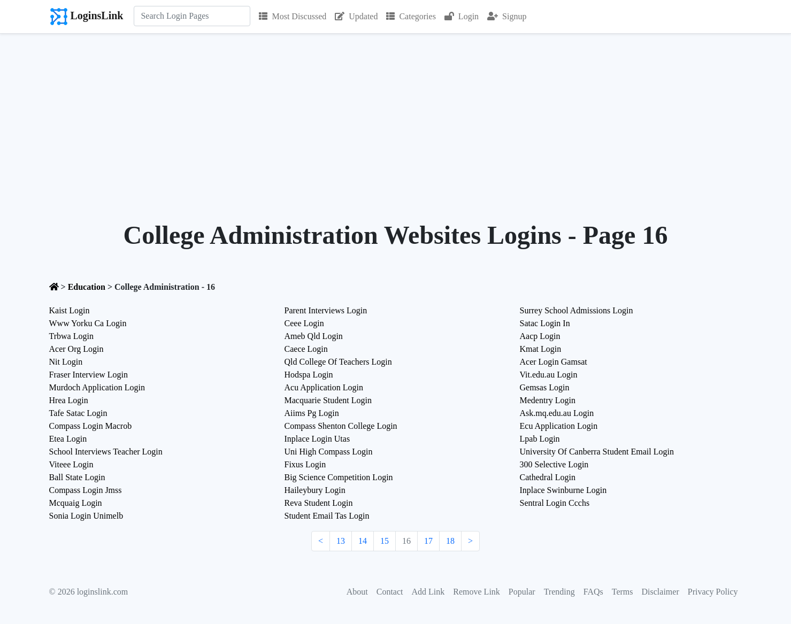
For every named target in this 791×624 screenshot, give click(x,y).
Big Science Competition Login (339, 477)
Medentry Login (547, 400)
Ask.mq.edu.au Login (557, 413)
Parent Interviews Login (326, 310)
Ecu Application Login (559, 425)
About (357, 591)
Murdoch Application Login (97, 387)
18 (450, 540)
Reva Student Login (319, 502)
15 (384, 540)
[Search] (192, 16)
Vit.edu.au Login (549, 374)
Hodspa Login (309, 374)
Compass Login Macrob (90, 425)
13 (340, 540)
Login (461, 16)
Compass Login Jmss (85, 490)
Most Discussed (292, 16)
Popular (522, 591)
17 (428, 540)
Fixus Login (305, 464)
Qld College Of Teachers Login (338, 361)
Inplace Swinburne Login (563, 490)
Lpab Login (540, 438)
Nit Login (66, 361)
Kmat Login (541, 348)
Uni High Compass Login (329, 451)
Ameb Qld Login (314, 336)
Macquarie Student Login (328, 400)
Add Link (428, 591)
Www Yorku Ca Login (88, 323)
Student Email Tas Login (327, 515)
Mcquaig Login (75, 502)
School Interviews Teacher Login (106, 451)
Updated (356, 16)
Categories (410, 16)
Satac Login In (545, 323)
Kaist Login (69, 310)
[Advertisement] (396, 114)
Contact (390, 591)
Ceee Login (304, 323)
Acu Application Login (324, 387)
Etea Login (68, 438)
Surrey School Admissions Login (576, 310)
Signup (506, 16)
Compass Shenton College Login (341, 425)
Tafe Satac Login (78, 413)
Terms (622, 591)
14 (362, 540)
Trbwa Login (71, 336)
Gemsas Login (545, 387)
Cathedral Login (547, 477)
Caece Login (306, 348)
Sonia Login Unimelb (86, 515)
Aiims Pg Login (312, 413)
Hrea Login (68, 400)
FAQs (593, 591)
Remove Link (476, 591)
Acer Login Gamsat (553, 361)
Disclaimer (660, 591)
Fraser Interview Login (88, 374)
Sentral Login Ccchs (555, 502)
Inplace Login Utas (317, 438)
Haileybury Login (315, 490)
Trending (559, 591)
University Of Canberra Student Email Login (597, 451)
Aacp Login (540, 336)
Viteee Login (71, 464)
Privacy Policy (713, 591)
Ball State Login (77, 477)
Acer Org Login (76, 348)
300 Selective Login (554, 464)
